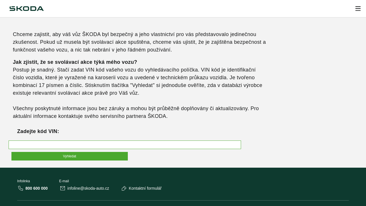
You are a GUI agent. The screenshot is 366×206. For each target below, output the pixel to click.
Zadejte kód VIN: (38, 131)
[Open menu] (358, 8)
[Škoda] (26, 8)
